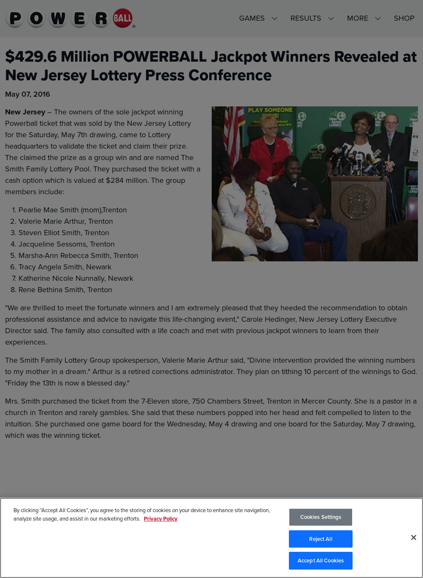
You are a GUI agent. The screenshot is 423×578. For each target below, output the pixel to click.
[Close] (413, 537)
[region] (211, 538)
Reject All (320, 539)
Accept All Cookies (321, 560)
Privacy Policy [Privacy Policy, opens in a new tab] (161, 519)
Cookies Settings (321, 517)
